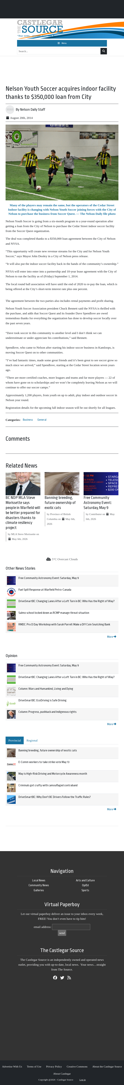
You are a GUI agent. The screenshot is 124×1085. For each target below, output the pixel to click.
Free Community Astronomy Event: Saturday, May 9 (98, 502)
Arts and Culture (85, 880)
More (111, 636)
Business (28, 419)
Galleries (39, 890)
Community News (39, 885)
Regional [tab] (32, 740)
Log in (82, 1079)
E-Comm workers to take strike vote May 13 (43, 762)
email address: (42, 927)
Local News (38, 880)
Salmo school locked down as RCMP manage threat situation (53, 612)
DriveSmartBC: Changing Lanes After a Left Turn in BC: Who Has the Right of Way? (66, 601)
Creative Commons (77, 1066)
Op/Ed (85, 885)
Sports (85, 890)
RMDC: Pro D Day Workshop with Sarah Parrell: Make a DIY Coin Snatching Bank (64, 624)
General (41, 419)
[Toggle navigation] (62, 43)
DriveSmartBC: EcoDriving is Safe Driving (42, 700)
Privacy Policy (54, 1066)
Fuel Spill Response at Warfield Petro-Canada (44, 589)
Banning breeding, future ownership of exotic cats (60, 502)
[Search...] (59, 51)
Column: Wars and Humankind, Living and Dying (45, 688)
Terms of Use (34, 1066)
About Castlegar (62, 1073)
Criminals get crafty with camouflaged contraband (48, 785)
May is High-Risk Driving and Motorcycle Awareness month (52, 773)
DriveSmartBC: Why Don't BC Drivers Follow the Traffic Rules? (54, 797)
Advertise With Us (12, 1066)
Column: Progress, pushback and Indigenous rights (47, 711)
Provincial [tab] (14, 740)
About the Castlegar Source (107, 1066)
